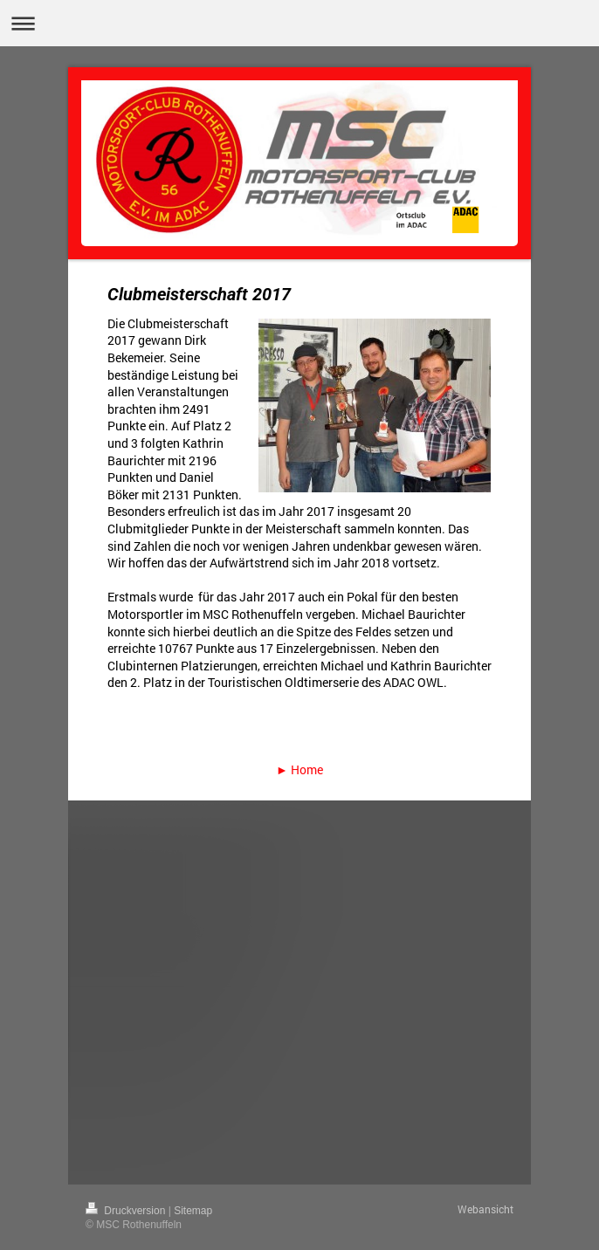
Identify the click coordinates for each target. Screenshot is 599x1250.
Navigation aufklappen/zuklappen (299, 23)
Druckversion (127, 1211)
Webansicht (485, 1209)
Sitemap (193, 1211)
